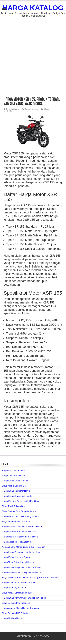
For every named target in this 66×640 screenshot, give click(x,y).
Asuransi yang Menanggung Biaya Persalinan (23, 547)
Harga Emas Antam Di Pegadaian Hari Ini (21, 572)
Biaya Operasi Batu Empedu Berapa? (20, 511)
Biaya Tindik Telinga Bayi (14, 506)
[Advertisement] (33, 52)
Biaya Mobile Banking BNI (14, 486)
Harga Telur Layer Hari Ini (14, 587)
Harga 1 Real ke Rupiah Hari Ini (17, 542)
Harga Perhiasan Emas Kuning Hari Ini (20, 516)
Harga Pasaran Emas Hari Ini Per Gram (20, 501)
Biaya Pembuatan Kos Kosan (16, 521)
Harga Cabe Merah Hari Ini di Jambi (19, 582)
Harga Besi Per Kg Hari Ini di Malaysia (20, 536)
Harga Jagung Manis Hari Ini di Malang (20, 608)
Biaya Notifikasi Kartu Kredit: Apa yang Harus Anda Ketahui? (30, 577)
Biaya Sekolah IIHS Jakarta (15, 613)
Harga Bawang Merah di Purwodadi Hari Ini (22, 526)
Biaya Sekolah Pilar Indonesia (16, 603)
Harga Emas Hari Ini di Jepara (16, 557)
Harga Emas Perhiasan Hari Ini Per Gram (21, 552)
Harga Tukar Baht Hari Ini (14, 475)
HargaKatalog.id (12, 109)
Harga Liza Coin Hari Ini (13, 470)
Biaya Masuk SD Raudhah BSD (17, 593)
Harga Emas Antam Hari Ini (15, 480)
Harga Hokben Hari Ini (12, 618)
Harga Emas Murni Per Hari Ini (16, 491)
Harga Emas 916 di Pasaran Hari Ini (19, 531)
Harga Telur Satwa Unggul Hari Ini (18, 562)
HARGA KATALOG (33, 8)
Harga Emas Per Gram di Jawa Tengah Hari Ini (24, 598)
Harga (46, 109)
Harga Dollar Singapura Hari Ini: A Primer (21, 567)
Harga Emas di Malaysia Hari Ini (17, 496)
